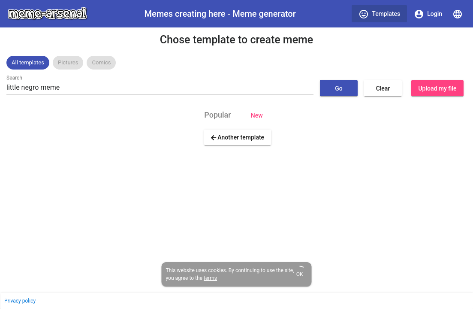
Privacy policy (20, 301)
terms (210, 278)
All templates (28, 62)
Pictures (68, 62)
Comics (101, 62)
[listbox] (236, 62)
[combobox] (159, 87)
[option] (27, 63)
